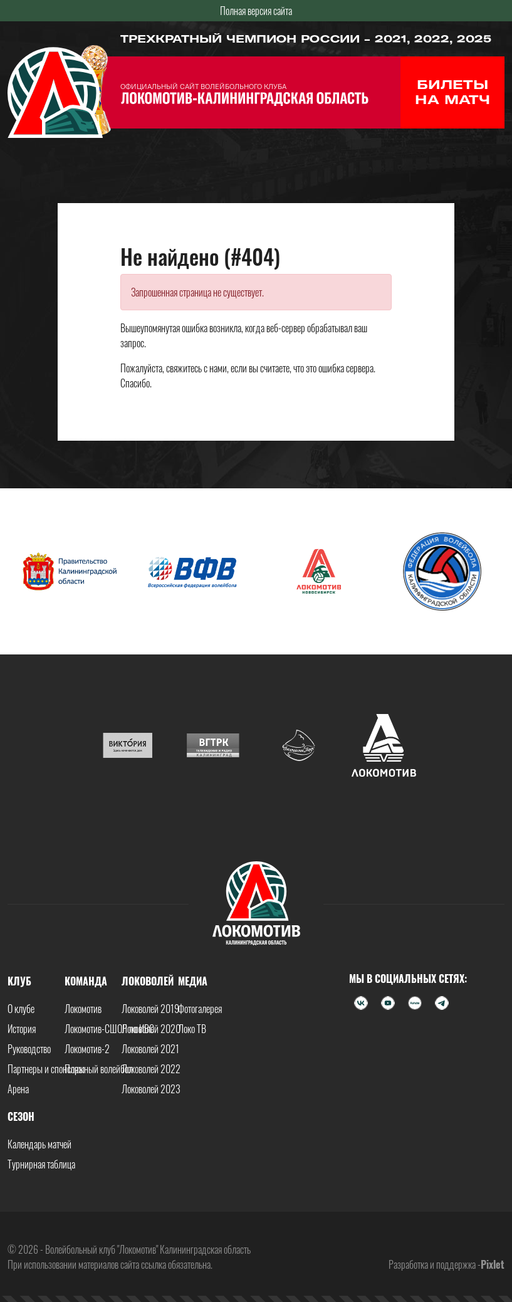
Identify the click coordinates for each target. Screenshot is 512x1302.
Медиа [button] (192, 981)
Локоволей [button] (148, 981)
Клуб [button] (19, 981)
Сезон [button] (21, 1116)
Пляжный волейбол (99, 1068)
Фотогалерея (200, 1008)
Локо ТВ (192, 1028)
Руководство (29, 1048)
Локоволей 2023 (151, 1088)
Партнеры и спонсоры (46, 1068)
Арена (18, 1088)
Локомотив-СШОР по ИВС (109, 1028)
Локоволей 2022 (151, 1068)
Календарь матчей (39, 1144)
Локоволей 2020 (151, 1028)
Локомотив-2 (87, 1048)
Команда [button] (86, 981)
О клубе (21, 1008)
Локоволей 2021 (150, 1048)
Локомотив (83, 1008)
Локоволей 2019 (150, 1008)
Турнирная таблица (41, 1164)
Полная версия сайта (256, 10)
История (22, 1028)
